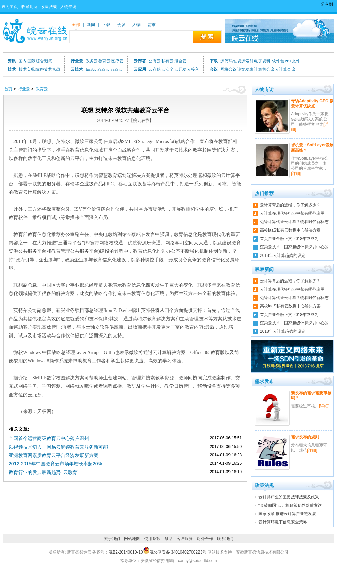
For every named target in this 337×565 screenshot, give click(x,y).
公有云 (155, 61)
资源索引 (245, 61)
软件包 (278, 61)
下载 (214, 61)
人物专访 (68, 6)
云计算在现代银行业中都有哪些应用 (292, 213)
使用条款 (152, 538)
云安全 (167, 69)
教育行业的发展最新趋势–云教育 (43, 472)
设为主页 (10, 6)
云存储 (155, 69)
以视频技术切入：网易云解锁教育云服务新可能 (58, 447)
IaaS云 (91, 69)
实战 (56, 69)
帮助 (168, 538)
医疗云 (117, 61)
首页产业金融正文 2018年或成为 (289, 238)
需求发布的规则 (305, 437)
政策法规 (49, 6)
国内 (23, 61)
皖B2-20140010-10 (126, 552)
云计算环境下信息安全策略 (282, 522)
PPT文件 (292, 61)
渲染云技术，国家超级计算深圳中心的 (294, 247)
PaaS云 (103, 69)
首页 (8, 89)
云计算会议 (285, 69)
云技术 (77, 69)
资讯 (12, 61)
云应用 (140, 69)
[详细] (296, 173)
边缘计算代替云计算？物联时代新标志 (294, 221)
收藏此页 (29, 6)
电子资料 (262, 61)
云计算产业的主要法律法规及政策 (288, 496)
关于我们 (112, 538)
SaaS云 (116, 69)
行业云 (77, 61)
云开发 (180, 69)
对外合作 (205, 538)
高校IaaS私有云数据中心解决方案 (290, 230)
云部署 (140, 61)
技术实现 (27, 69)
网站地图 (132, 538)
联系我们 (225, 538)
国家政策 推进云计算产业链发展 (287, 513)
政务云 (92, 61)
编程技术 (43, 69)
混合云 (180, 61)
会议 (214, 69)
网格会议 (228, 69)
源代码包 (228, 61)
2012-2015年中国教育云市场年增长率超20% (55, 463)
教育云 (104, 61)
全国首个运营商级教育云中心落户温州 (49, 438)
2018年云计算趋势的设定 (282, 255)
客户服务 (185, 538)
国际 (31, 61)
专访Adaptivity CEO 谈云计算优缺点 (312, 103)
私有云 (167, 61)
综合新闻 (44, 61)
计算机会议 (264, 69)
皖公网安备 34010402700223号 (175, 552)
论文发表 (245, 69)
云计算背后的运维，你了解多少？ (290, 205)
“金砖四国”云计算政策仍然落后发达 (290, 505)
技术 (12, 69)
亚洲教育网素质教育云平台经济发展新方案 (53, 455)
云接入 (193, 69)
